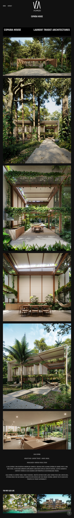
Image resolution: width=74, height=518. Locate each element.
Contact (10, 6)
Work (4, 6)
